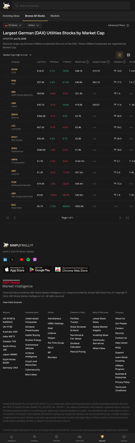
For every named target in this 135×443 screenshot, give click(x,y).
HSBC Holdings (55, 323)
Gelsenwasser (17, 151)
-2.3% (52, 172)
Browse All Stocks (35, 15)
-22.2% (66, 183)
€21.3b (78, 93)
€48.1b (78, 71)
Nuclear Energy (33, 340)
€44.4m (79, 183)
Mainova (15, 117)
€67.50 (40, 127)
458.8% (66, 206)
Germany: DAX (10, 367)
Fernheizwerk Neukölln (21, 185)
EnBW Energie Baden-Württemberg (22, 95)
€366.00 (41, 116)
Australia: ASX (10, 331)
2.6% (52, 82)
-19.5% (53, 195)
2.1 (117, 161)
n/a (94, 93)
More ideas (31, 374)
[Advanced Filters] (119, 25)
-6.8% (52, 93)
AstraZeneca (54, 318)
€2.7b (78, 116)
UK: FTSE (7, 327)
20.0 (117, 116)
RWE (13, 84)
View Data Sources (12, 302)
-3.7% (52, 104)
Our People (121, 323)
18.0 (117, 150)
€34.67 (96, 104)
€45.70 (40, 104)
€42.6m (79, 195)
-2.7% (52, 116)
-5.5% (65, 93)
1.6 (117, 93)
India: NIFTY (9, 336)
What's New (99, 348)
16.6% (66, 104)
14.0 (117, 71)
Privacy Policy (122, 382)
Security (119, 333)
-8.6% (65, 161)
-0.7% (52, 127)
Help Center (121, 343)
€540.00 (41, 150)
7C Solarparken (18, 163)
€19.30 (40, 183)
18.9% (66, 71)
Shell (50, 328)
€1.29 (40, 172)
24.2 (117, 127)
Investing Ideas (11, 15)
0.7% (52, 71)
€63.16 (96, 82)
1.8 (117, 195)
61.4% (66, 82)
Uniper (14, 106)
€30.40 (40, 138)
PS (115, 161)
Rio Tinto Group (56, 343)
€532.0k (79, 206)
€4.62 (40, 195)
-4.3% (65, 127)
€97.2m (79, 172)
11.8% (53, 206)
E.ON (13, 72)
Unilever (52, 333)
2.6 (117, 172)
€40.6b (78, 82)
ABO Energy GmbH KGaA (22, 196)
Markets (55, 15)
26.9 (117, 138)
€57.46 (40, 82)
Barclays (52, 357)
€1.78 (40, 161)
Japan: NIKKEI (10, 354)
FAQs (118, 347)
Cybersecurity (32, 369)
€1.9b (78, 150)
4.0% (65, 116)
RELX (50, 347)
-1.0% (52, 183)
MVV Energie (16, 140)
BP (49, 352)
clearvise (15, 174)
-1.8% (52, 150)
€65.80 (40, 93)
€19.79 (96, 71)
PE (115, 71)
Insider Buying (32, 335)
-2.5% (52, 161)
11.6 (117, 104)
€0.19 (40, 206)
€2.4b (78, 127)
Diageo (51, 338)
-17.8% (66, 172)
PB (115, 93)
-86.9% (66, 195)
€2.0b (78, 138)
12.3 (117, 183)
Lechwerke (16, 129)
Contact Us (121, 338)
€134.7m (79, 161)
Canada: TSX (9, 341)
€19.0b (78, 104)
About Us (120, 318)
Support (119, 352)
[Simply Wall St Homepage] (6, 5)
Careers (119, 328)
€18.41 (40, 71)
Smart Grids (16, 208)
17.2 (117, 82)
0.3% (52, 138)
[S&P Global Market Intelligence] (18, 284)
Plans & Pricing (78, 351)
